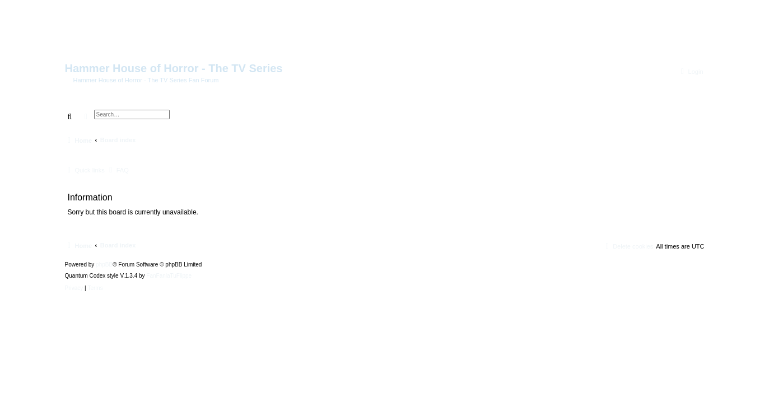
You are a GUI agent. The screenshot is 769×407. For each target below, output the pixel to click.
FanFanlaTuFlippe (169, 276)
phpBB (104, 265)
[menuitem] (690, 72)
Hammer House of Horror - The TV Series (174, 68)
